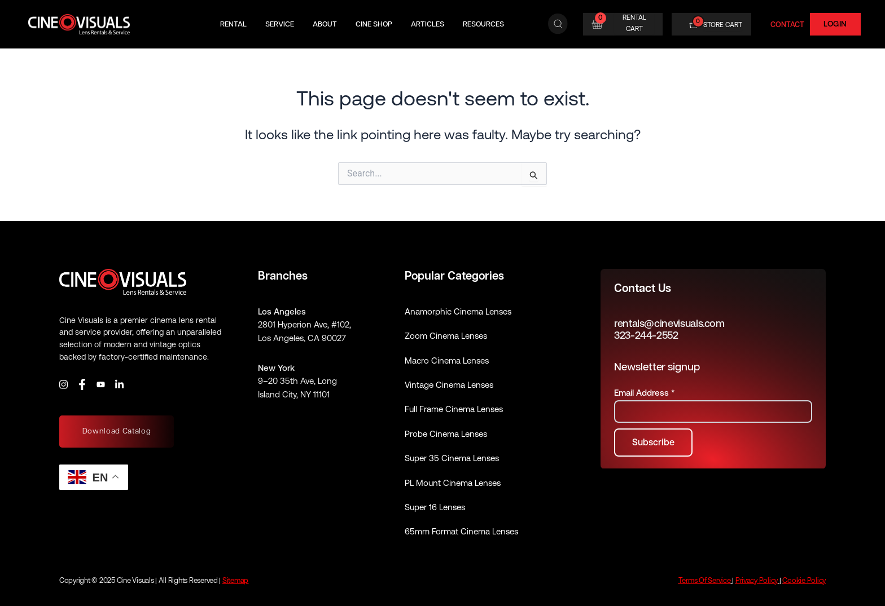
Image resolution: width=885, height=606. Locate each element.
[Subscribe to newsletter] (653, 442)
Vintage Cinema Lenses (449, 385)
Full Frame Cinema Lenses (454, 409)
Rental (233, 24)
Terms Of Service (704, 580)
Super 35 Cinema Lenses (452, 458)
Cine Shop (374, 24)
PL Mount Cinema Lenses (453, 483)
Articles (427, 24)
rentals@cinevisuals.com (669, 323)
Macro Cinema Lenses (447, 360)
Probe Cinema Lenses (446, 434)
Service (279, 24)
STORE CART (722, 25)
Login (835, 23)
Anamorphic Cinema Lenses (458, 311)
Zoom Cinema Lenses (446, 335)
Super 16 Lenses (435, 507)
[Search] (557, 24)
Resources (483, 24)
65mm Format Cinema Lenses (461, 531)
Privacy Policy (756, 580)
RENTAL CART (634, 23)
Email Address (644, 392)
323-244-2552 (646, 335)
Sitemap (235, 580)
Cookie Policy (804, 580)
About (325, 24)
